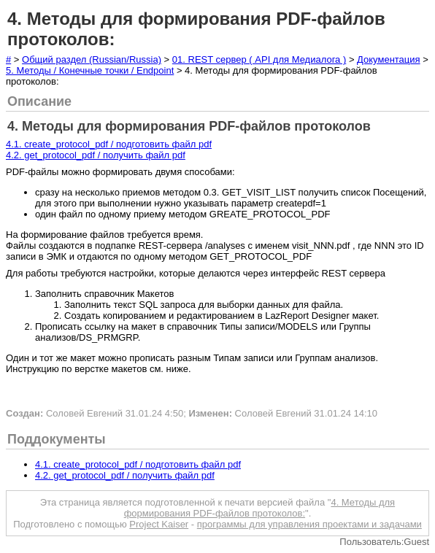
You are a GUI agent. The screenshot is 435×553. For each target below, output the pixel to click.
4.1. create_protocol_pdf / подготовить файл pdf (109, 144)
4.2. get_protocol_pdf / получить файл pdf (95, 155)
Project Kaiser (158, 524)
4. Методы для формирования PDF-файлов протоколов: (259, 508)
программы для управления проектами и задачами (309, 524)
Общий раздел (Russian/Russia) (91, 59)
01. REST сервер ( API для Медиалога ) (259, 59)
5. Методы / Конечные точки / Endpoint (90, 70)
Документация (388, 59)
